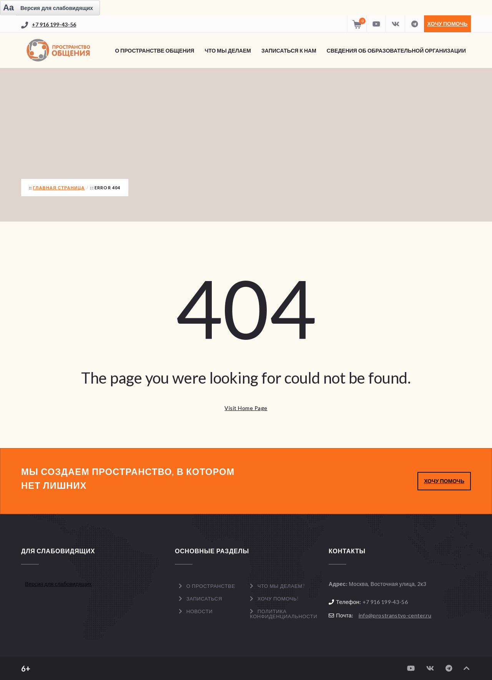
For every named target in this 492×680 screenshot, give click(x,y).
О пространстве (210, 586)
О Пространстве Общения (154, 50)
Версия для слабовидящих (58, 584)
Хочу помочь (447, 23)
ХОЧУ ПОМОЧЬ (444, 481)
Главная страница (59, 187)
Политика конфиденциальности (283, 613)
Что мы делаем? (281, 586)
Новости (199, 611)
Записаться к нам (288, 50)
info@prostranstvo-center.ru (395, 615)
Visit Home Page (245, 408)
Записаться (204, 599)
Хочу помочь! (278, 599)
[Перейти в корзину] (356, 23)
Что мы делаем (227, 50)
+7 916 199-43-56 (54, 24)
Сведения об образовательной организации (396, 50)
